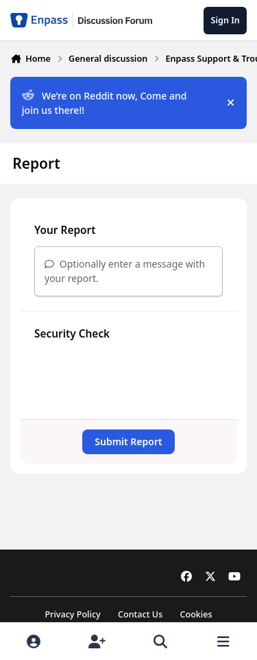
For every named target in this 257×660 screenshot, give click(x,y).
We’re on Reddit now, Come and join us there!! (104, 103)
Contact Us (140, 614)
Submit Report (128, 441)
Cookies (196, 614)
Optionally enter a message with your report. (125, 271)
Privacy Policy (72, 614)
